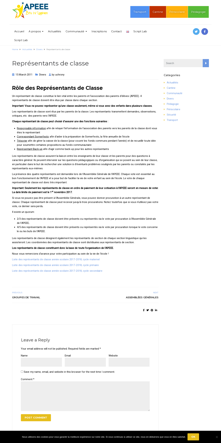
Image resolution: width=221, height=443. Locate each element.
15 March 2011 (24, 74)
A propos (35, 31)
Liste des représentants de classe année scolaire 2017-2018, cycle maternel (56, 259)
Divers (42, 74)
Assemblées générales (142, 297)
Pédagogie (198, 11)
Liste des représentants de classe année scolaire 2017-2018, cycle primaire (55, 265)
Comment (27, 379)
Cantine (158, 11)
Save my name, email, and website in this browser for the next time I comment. (69, 371)
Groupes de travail (26, 297)
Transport (139, 11)
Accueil (19, 31)
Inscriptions (99, 31)
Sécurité (171, 114)
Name (24, 355)
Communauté (75, 31)
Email (68, 355)
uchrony (60, 74)
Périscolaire (177, 11)
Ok (193, 436)
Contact (116, 31)
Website (113, 355)
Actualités (54, 31)
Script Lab (140, 31)
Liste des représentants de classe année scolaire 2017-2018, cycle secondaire (57, 270)
